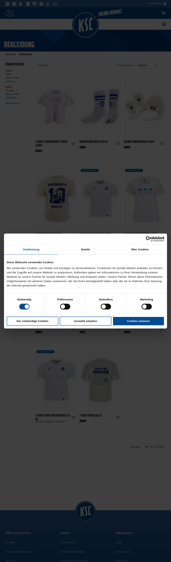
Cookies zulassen (138, 321)
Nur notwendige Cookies (33, 321)
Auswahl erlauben (85, 321)
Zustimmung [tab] (31, 249)
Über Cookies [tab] (140, 249)
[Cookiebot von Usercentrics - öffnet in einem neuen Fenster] (148, 239)
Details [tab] (85, 249)
